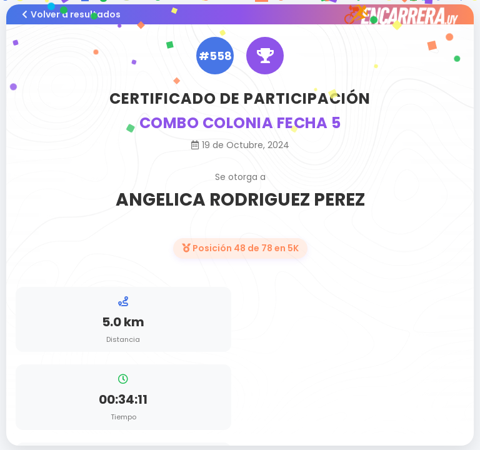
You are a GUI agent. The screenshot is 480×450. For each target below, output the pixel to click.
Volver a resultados (71, 14)
